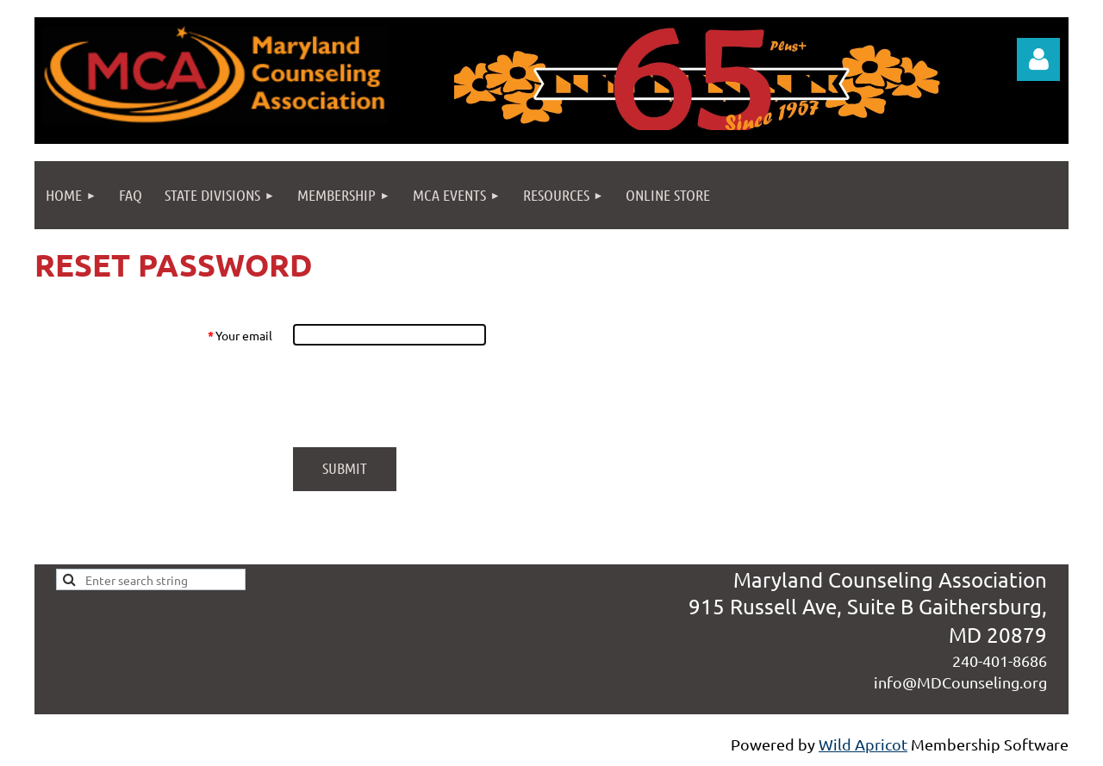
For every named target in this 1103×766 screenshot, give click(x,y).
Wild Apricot (863, 744)
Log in (1038, 59)
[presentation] (424, 396)
